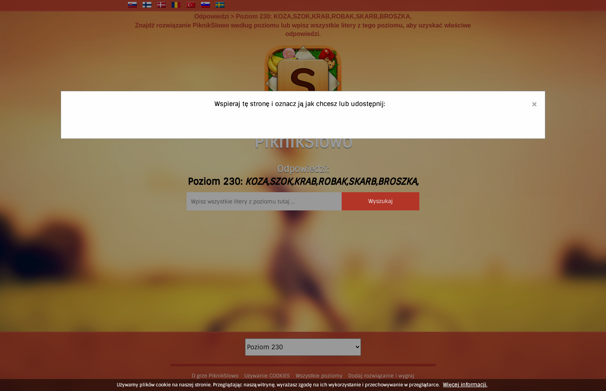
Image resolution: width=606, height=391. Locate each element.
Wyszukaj (380, 201)
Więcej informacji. (465, 384)
